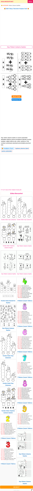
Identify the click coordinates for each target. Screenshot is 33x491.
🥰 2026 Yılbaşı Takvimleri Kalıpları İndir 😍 (16, 8)
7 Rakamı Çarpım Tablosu (24, 377)
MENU (30, 1)
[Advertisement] (16, 27)
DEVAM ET (16, 487)
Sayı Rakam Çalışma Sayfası (24, 245)
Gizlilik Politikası (16, 490)
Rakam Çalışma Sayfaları (14, 5)
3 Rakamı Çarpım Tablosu (8, 463)
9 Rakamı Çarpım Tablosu (24, 428)
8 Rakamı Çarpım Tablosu (24, 402)
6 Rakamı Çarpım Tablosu (24, 351)
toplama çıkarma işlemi (22, 148)
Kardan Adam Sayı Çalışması (8, 219)
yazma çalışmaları (7, 151)
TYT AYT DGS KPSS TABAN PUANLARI (11, 189)
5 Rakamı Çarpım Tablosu (24, 326)
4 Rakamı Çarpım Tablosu (24, 300)
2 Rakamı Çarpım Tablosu (8, 438)
